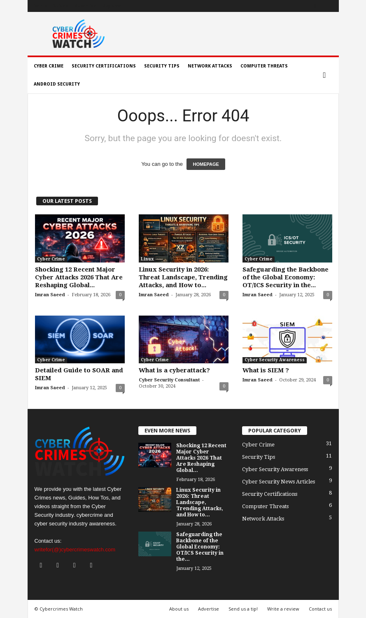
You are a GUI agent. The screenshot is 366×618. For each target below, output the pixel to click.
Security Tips (162, 66)
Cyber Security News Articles (278, 482)
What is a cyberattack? (174, 370)
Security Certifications (104, 66)
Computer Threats (264, 66)
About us (179, 609)
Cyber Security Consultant (169, 380)
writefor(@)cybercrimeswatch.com (75, 549)
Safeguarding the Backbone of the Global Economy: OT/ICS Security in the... (285, 277)
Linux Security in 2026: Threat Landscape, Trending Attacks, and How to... (183, 277)
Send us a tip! (243, 609)
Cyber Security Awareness (275, 360)
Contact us (320, 609)
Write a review (283, 609)
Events (40, 6)
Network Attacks (210, 66)
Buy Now (112, 6)
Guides (60, 6)
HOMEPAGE (206, 164)
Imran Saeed (50, 294)
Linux (147, 259)
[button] (326, 75)
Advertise (85, 6)
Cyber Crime (48, 66)
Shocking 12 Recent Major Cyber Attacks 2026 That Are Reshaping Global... (79, 277)
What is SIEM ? (265, 370)
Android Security (57, 84)
